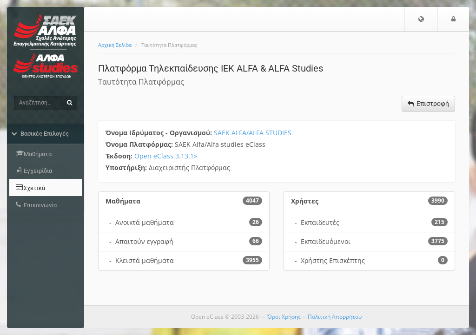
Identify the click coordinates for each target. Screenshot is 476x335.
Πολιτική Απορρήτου (335, 317)
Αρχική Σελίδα (115, 45)
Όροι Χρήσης (284, 317)
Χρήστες (304, 201)
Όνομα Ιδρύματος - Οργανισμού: (160, 132)
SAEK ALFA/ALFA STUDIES (252, 132)
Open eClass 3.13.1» (165, 155)
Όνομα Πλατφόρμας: (140, 144)
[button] (421, 19)
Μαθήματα (123, 201)
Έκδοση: (120, 155)
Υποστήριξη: (127, 167)
